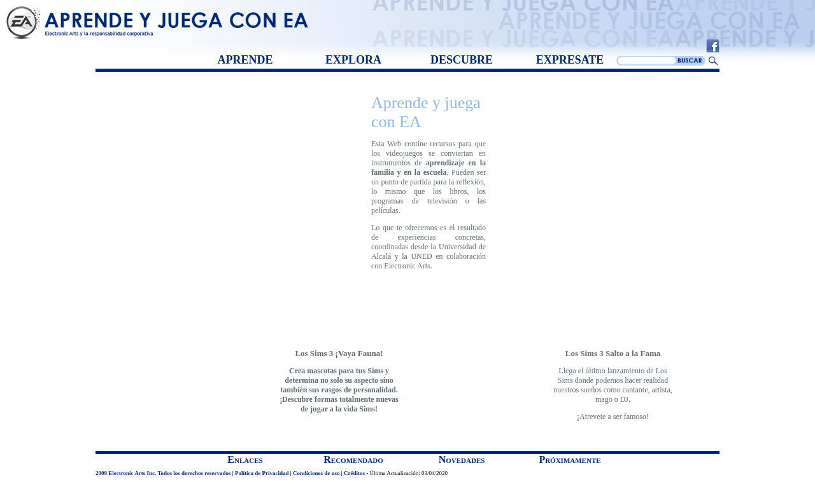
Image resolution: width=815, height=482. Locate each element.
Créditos (354, 473)
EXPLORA (353, 59)
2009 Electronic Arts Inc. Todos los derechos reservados (163, 473)
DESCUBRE (461, 59)
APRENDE (245, 59)
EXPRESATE (570, 59)
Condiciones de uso (316, 473)
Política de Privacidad (262, 473)
